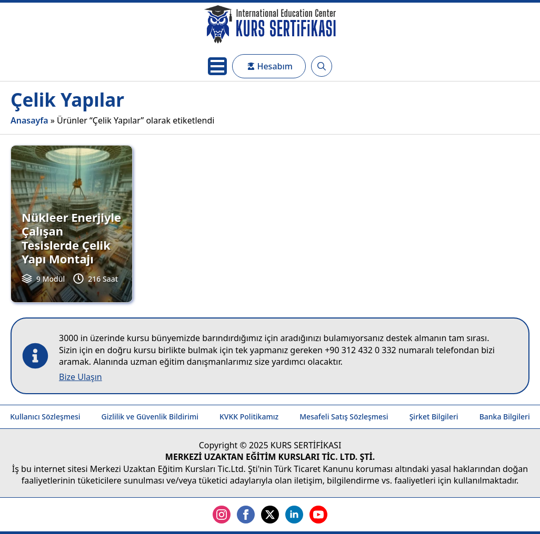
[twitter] (270, 514)
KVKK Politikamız (248, 417)
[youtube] (318, 514)
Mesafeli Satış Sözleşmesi (343, 417)
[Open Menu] (217, 66)
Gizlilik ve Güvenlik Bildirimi (150, 417)
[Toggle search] (321, 66)
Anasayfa (29, 120)
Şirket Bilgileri (433, 417)
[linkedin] (294, 514)
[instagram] (222, 514)
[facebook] (246, 514)
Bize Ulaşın (80, 377)
